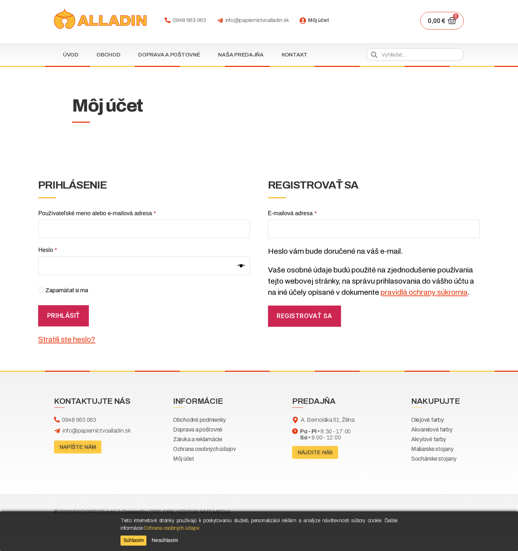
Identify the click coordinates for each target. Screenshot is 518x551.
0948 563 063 (189, 20)
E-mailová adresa (292, 213)
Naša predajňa (241, 55)
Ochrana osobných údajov (204, 449)
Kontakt (295, 55)
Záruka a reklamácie (197, 439)
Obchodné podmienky (199, 420)
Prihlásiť (63, 315)
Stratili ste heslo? (66, 339)
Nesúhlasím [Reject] (165, 540)
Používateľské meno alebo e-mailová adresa (97, 213)
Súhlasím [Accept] (133, 540)
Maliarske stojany (432, 449)
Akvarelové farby (432, 429)
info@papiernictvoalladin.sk (257, 20)
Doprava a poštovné (169, 55)
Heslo (47, 250)
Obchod (108, 55)
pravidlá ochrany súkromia (424, 292)
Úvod (70, 55)
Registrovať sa (304, 316)
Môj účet (318, 20)
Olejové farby (427, 420)
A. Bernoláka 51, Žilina (328, 420)
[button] (77, 447)
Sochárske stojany (433, 459)
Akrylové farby (428, 439)
